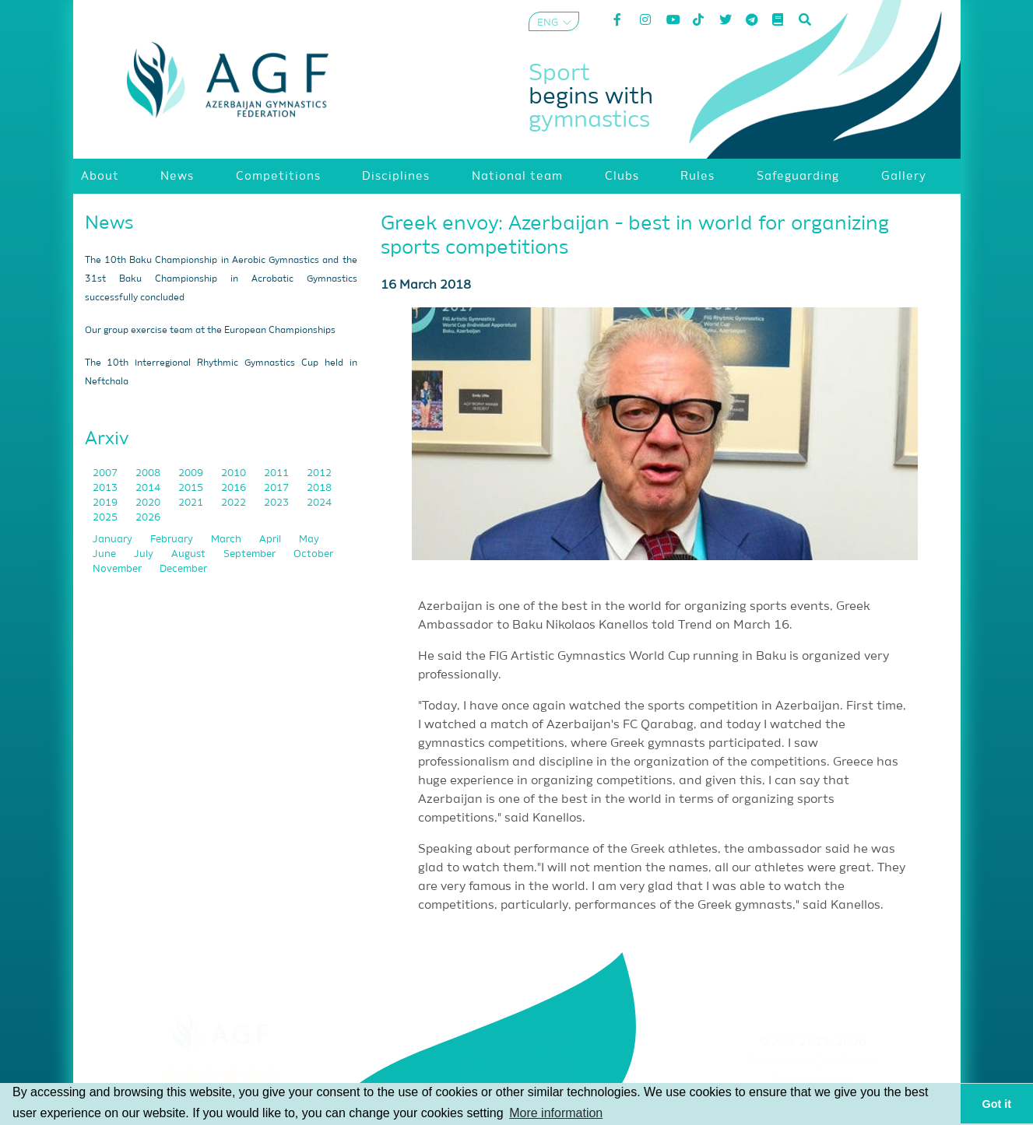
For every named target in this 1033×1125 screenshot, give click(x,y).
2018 (319, 488)
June (105, 554)
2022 (234, 503)
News (109, 223)
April (271, 539)
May (309, 539)
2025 (106, 518)
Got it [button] (997, 1104)
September (250, 554)
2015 (192, 488)
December (183, 569)
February (172, 539)
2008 (149, 473)
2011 (277, 473)
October (313, 554)
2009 (192, 473)
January (114, 539)
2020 (149, 503)
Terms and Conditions (812, 1062)
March (227, 539)
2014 (149, 488)
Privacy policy (812, 1081)
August (189, 554)
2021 (192, 503)
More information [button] (556, 1113)
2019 (106, 503)
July (145, 554)
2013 (106, 488)
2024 (319, 503)
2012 (319, 473)
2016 (234, 488)
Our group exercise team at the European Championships (210, 330)
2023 (277, 503)
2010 (234, 473)
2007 (106, 473)
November (118, 569)
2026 (147, 518)
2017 (277, 488)
